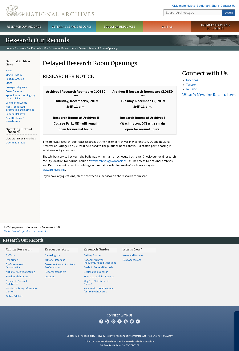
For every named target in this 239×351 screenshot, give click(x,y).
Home (9, 48)
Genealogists (52, 255)
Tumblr (119, 321)
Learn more (205, 344)
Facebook (192, 80)
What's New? (132, 249)
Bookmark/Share (208, 5)
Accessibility (88, 335)
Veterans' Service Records (72, 26)
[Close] (234, 315)
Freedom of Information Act (130, 335)
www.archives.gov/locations (108, 161)
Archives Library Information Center (22, 290)
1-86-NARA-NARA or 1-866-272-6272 (119, 345)
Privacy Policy (105, 335)
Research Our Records (24, 26)
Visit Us (167, 26)
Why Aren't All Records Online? (96, 282)
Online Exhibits (14, 296)
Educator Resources (119, 26)
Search (229, 12)
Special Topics (14, 74)
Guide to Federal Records (98, 267)
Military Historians (55, 260)
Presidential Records (18, 276)
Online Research (18, 249)
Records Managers (55, 272)
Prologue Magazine (17, 87)
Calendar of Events (16, 102)
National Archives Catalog (20, 272)
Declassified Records (96, 272)
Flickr (138, 321)
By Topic (10, 255)
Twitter (191, 84)
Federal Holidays (15, 114)
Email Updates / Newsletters (15, 119)
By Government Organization (15, 265)
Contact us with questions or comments (25, 231)
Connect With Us (119, 315)
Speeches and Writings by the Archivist (20, 97)
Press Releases (15, 91)
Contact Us (228, 5)
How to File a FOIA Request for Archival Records (99, 290)
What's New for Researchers (60, 48)
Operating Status (15, 142)
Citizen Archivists (183, 5)
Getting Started (93, 255)
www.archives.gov (54, 169)
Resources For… (57, 249)
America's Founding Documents (215, 26)
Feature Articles (15, 79)
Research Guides (96, 249)
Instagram (113, 321)
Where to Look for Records (99, 276)
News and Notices (133, 255)
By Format (12, 260)
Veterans (50, 276)
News (9, 70)
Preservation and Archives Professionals (60, 265)
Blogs (9, 83)
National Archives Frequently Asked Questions (100, 261)
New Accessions (132, 260)
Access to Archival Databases (16, 282)
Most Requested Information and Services (20, 108)
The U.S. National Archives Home (50, 10)
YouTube (191, 89)
